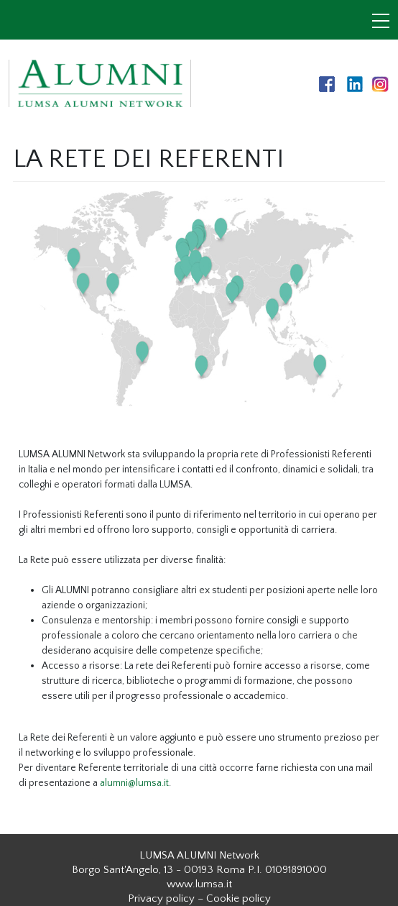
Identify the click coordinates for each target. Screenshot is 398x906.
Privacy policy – (165, 898)
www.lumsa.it (199, 884)
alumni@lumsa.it (134, 783)
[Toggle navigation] (381, 22)
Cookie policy (238, 898)
